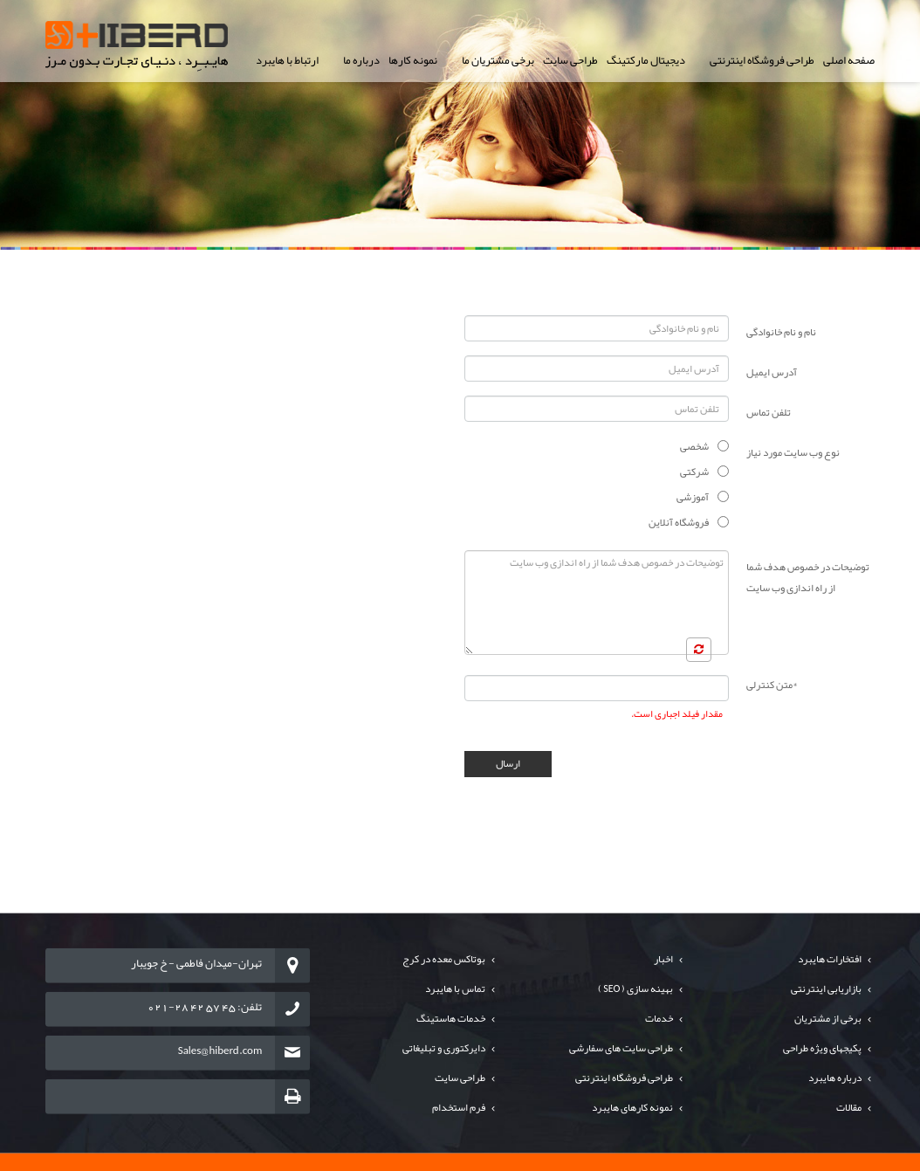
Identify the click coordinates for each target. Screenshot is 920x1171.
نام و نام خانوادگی (781, 331)
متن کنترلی (772, 684)
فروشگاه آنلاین (679, 522)
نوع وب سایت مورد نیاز (793, 452)
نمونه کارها (412, 60)
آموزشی (692, 496)
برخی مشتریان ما (498, 60)
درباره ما (361, 60)
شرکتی (694, 471)
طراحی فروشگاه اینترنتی (762, 60)
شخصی (694, 446)
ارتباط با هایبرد (287, 60)
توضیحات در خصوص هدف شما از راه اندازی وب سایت (807, 577)
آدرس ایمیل (771, 372)
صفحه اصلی (849, 60)
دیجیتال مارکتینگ (646, 60)
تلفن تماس (768, 412)
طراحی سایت (570, 60)
